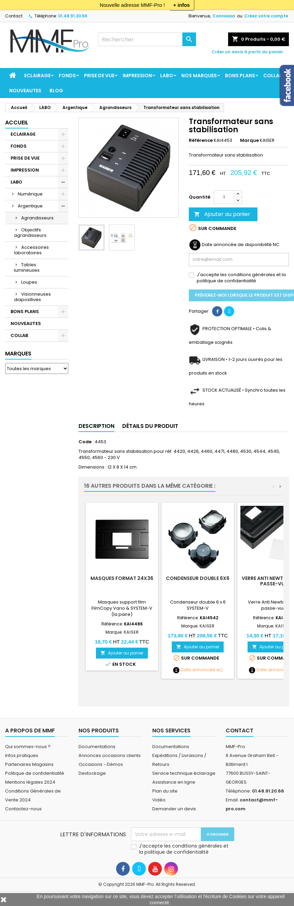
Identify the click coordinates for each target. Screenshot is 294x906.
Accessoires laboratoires (31, 250)
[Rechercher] (147, 39)
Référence (201, 140)
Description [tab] (96, 426)
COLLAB (272, 75)
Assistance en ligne (173, 782)
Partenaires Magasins (29, 764)
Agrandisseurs (37, 218)
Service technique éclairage (183, 773)
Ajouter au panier (222, 214)
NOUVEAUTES (25, 90)
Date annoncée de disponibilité (237, 245)
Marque (249, 140)
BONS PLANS (240, 75)
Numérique (30, 194)
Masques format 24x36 (121, 578)
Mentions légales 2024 (30, 782)
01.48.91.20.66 (72, 16)
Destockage (92, 773)
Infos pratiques (21, 755)
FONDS (67, 75)
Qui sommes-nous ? (28, 746)
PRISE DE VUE (99, 75)
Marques (18, 353)
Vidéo (159, 800)
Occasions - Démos (101, 764)
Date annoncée (198, 670)
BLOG (56, 90)
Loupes (29, 282)
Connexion (223, 16)
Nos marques (199, 75)
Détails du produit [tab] (150, 426)
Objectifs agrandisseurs (30, 233)
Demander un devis (174, 809)
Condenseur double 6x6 (197, 578)
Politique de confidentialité (34, 773)
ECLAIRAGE (37, 75)
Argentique (30, 206)
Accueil (16, 122)
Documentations (97, 746)
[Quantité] (224, 197)
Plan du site (165, 791)
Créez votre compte (266, 16)
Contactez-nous (23, 809)
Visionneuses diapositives (32, 297)
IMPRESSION (137, 75)
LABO (166, 75)
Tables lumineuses (27, 267)
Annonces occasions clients (110, 755)
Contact (14, 16)
